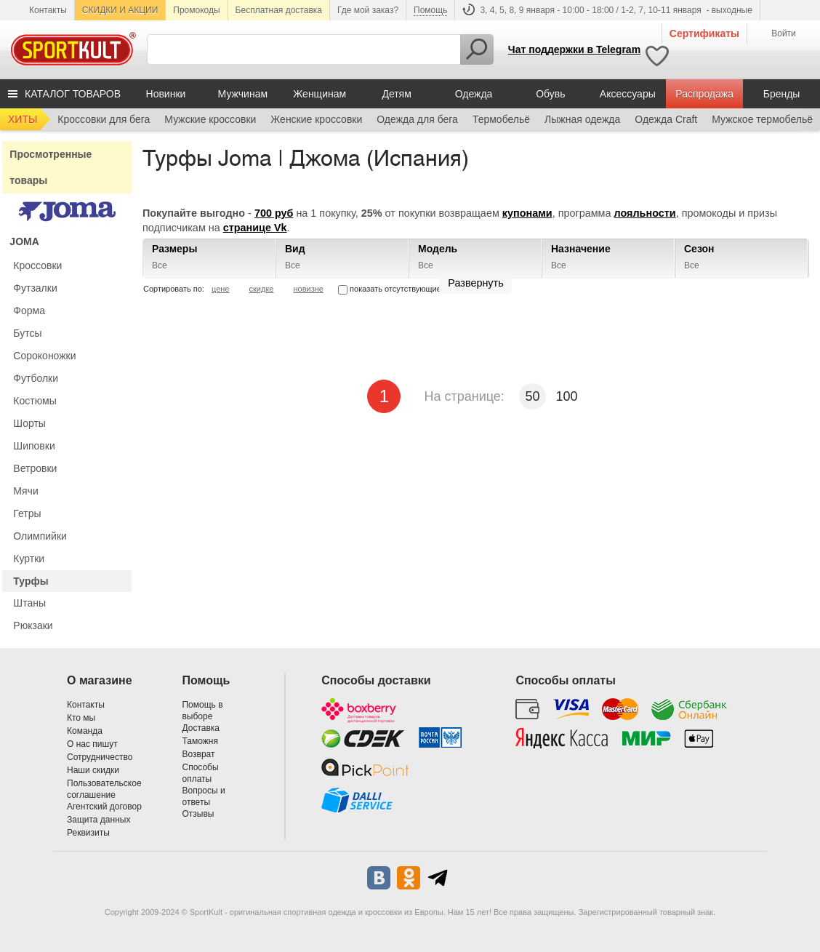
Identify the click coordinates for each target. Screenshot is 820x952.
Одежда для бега (417, 119)
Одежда (474, 94)
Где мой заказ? (367, 10)
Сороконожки (44, 355)
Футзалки (35, 288)
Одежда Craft (666, 119)
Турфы (30, 581)
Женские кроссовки (316, 119)
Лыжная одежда (582, 119)
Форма (29, 310)
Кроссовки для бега (103, 119)
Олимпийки (40, 536)
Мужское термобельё (762, 119)
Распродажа (704, 94)
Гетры (27, 513)
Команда (84, 731)
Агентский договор (104, 806)
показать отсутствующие (389, 288)
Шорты (29, 423)
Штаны (29, 603)
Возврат (198, 754)
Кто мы (81, 718)
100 (567, 396)
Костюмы (34, 401)
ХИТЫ (22, 119)
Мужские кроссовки (210, 119)
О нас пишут (92, 744)
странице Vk (255, 227)
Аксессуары (628, 94)
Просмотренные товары (50, 167)
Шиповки (34, 446)
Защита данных (98, 820)
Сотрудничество (99, 757)
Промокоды (196, 10)
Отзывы (198, 814)
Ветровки (35, 468)
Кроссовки (37, 265)
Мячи (25, 491)
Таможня (199, 741)
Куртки (28, 558)
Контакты (48, 10)
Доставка (201, 728)
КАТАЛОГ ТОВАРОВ (73, 94)
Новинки (166, 94)
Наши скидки (93, 770)
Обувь (550, 94)
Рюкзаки (32, 625)
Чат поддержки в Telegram (574, 49)
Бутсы (27, 333)
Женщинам (319, 94)
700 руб (274, 213)
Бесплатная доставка (279, 10)
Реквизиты (88, 833)
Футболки (35, 378)
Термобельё (501, 119)
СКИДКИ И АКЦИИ (120, 10)
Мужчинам (243, 94)
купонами (527, 213)
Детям (396, 94)
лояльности (645, 213)
